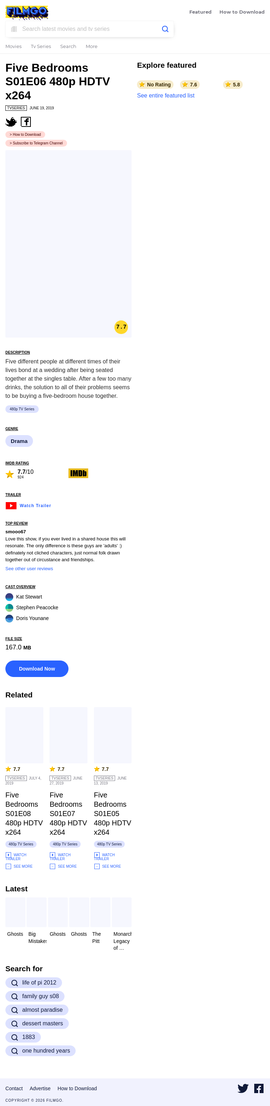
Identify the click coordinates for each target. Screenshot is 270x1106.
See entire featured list (165, 95)
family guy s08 (35, 996)
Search (68, 46)
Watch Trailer (28, 504)
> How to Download (25, 135)
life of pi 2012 (33, 982)
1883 (23, 1037)
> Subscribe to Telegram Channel (36, 143)
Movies (13, 46)
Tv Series (41, 46)
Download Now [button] (37, 669)
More (92, 46)
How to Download (242, 12)
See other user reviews (29, 568)
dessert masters (37, 1023)
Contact (14, 1088)
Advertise (40, 1088)
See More (19, 866)
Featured (200, 12)
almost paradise (37, 1010)
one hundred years (40, 1050)
